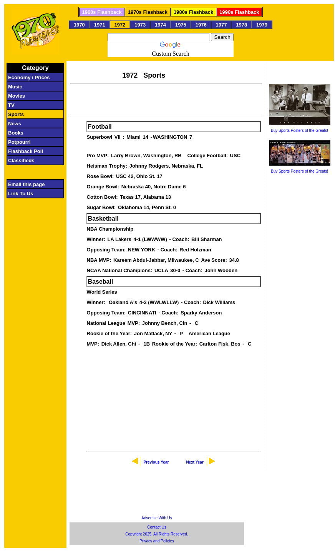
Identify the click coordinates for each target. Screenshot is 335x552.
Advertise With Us (156, 518)
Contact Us (156, 527)
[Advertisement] (166, 98)
